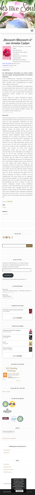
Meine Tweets (6, 391)
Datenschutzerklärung (18, 489)
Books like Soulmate (12, 373)
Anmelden (6, 464)
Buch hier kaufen (7, 63)
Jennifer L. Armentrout (8, 349)
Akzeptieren (19, 491)
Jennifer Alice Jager (7, 331)
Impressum (7, 452)
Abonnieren (8, 275)
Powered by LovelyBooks (9, 438)
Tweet (4, 207)
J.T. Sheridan (6, 337)
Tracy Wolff (6, 343)
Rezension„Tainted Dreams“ (7, 295)
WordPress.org (7, 472)
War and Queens (7, 348)
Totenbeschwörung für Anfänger (12, 330)
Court (4, 342)
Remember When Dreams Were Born (13, 310)
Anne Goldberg (7, 311)
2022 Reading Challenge (11, 369)
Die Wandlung (7, 336)
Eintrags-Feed (7, 467)
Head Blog (29, 491)
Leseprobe (5, 65)
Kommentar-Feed (8, 469)
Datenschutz (7, 450)
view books (18, 380)
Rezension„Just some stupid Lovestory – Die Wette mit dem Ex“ (16, 290)
